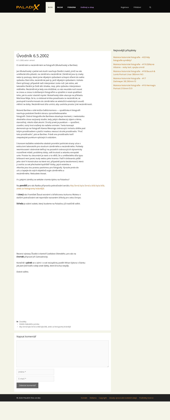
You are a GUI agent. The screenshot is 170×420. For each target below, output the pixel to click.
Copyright (103, 398)
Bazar (62, 7)
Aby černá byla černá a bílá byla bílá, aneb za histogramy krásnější (45, 327)
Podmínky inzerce (146, 398)
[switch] (114, 6)
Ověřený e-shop (89, 7)
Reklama (93, 398)
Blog (52, 7)
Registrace (125, 7)
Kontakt (84, 398)
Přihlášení (137, 7)
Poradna (73, 7)
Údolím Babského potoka (29, 324)
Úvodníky (22, 321)
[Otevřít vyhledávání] (150, 7)
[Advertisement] (85, 30)
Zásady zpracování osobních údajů (123, 398)
